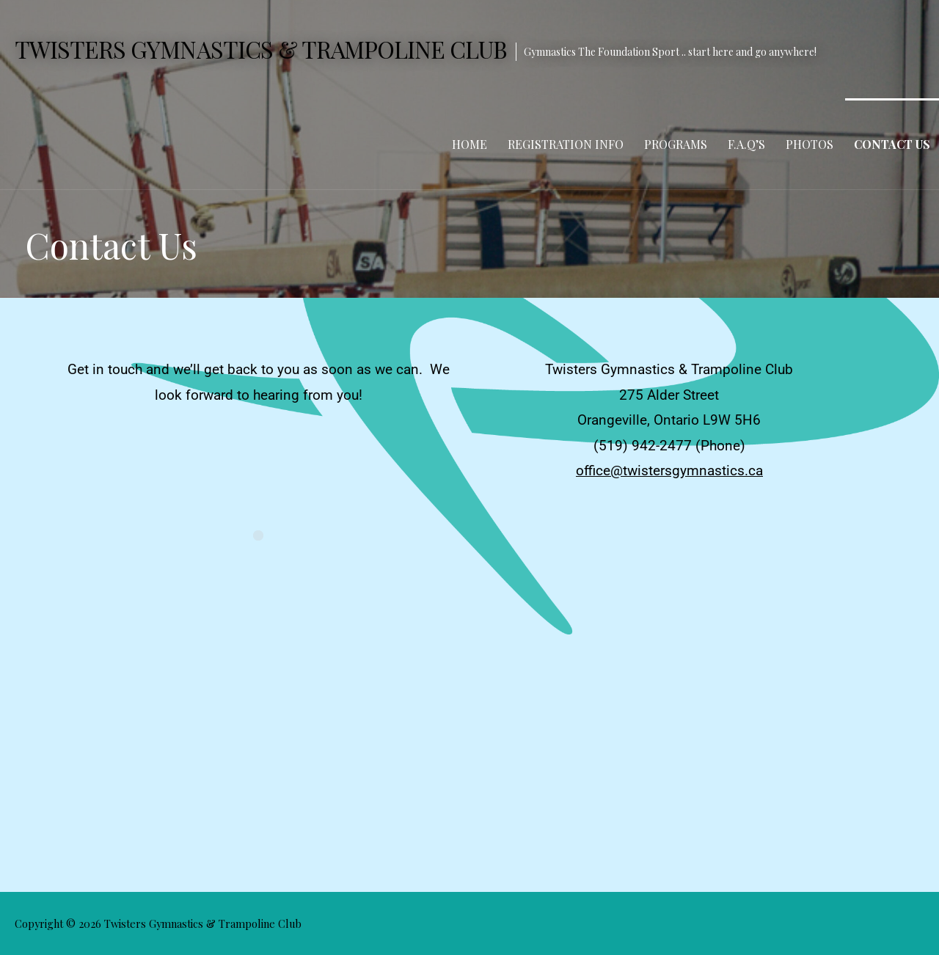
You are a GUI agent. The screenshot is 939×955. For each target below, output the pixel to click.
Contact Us (892, 144)
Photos (809, 144)
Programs (675, 144)
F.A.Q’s (746, 144)
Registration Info (566, 144)
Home (469, 144)
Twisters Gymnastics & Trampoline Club (261, 49)
